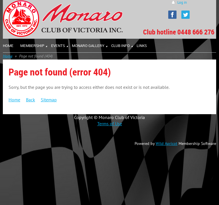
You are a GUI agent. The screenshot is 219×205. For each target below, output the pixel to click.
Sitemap (49, 99)
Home (7, 56)
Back (30, 99)
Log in (182, 2)
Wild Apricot (166, 143)
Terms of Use (109, 123)
